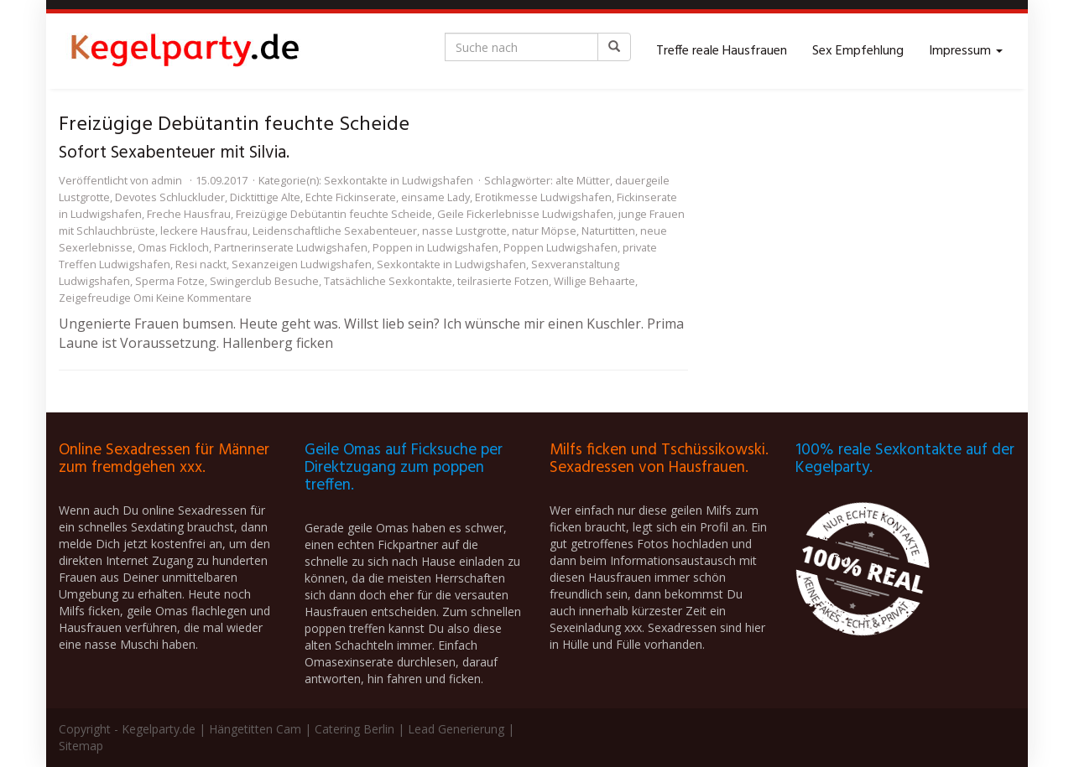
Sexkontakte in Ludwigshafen (398, 180)
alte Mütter (582, 180)
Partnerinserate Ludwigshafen (291, 247)
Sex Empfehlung (858, 51)
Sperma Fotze (170, 280)
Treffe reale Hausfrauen (721, 51)
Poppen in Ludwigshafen (435, 247)
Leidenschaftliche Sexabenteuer (335, 230)
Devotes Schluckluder (170, 197)
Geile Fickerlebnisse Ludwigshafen (525, 213)
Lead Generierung (456, 729)
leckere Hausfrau (204, 230)
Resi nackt (201, 264)
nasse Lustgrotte (464, 230)
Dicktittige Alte (265, 197)
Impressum (966, 51)
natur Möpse (544, 230)
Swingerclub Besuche (264, 280)
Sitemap (81, 746)
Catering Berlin (354, 729)
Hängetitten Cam (255, 729)
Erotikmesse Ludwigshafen (543, 197)
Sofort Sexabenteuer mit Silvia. (174, 153)
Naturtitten (608, 230)
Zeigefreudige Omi (106, 297)
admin (166, 180)
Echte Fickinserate (350, 197)
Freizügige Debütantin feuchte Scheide (334, 213)
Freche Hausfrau (189, 213)
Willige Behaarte (594, 280)
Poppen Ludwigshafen (560, 247)
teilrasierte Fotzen (503, 280)
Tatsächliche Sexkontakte (388, 280)
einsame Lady (435, 197)
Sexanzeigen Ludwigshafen (302, 264)
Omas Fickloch (173, 247)
